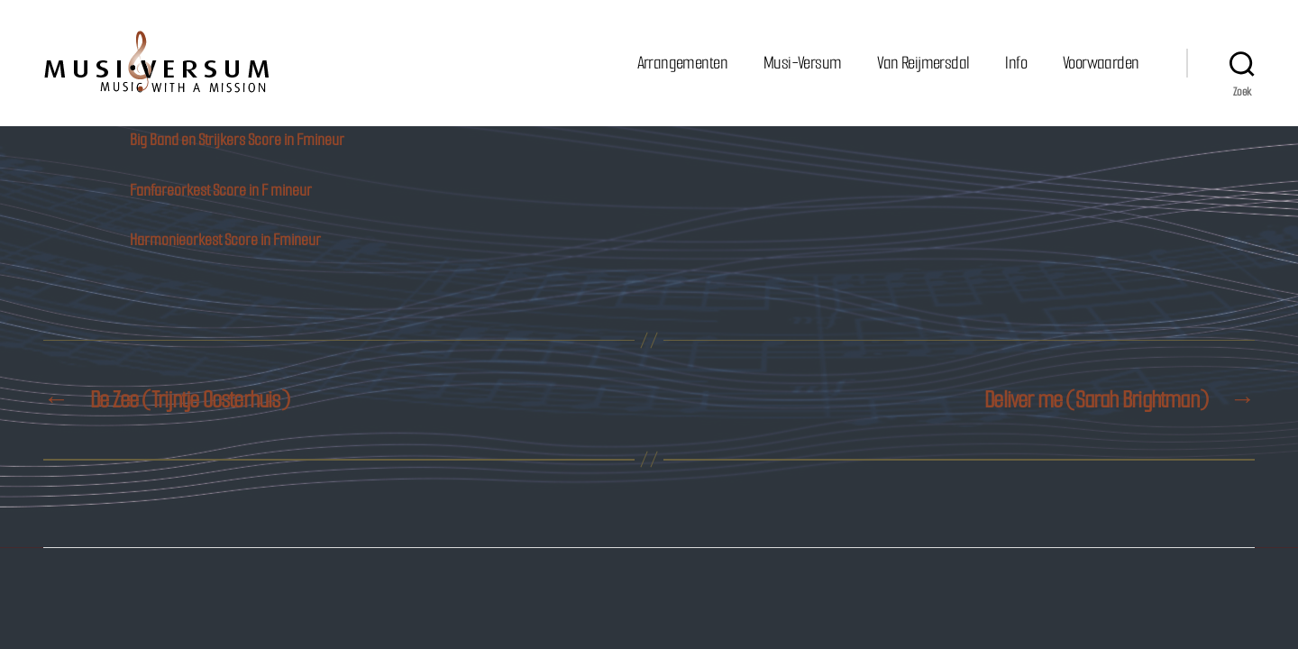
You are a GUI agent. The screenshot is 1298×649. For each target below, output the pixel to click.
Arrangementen (682, 62)
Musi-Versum (802, 62)
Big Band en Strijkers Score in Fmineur (237, 140)
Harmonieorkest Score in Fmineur (225, 240)
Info (1016, 62)
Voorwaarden (1100, 62)
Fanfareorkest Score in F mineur (221, 190)
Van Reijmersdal (923, 62)
